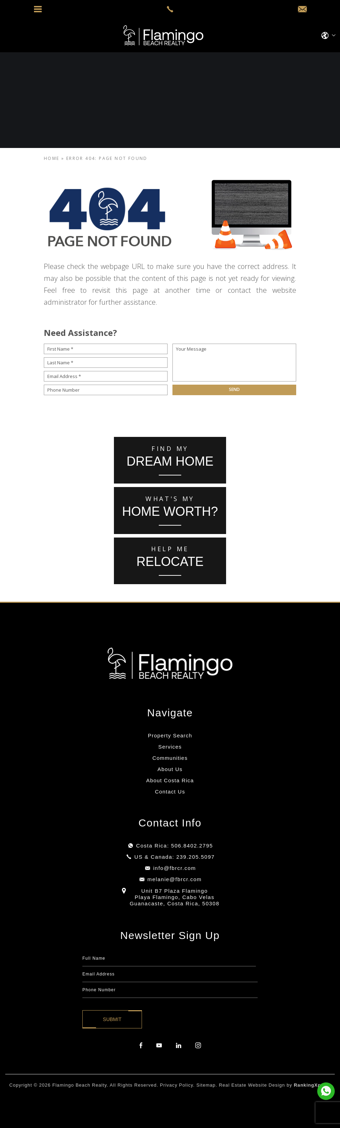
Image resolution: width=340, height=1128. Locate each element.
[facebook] (141, 1045)
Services (170, 747)
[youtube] (159, 1045)
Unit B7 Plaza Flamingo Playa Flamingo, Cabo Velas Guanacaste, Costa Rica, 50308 (174, 897)
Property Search (170, 735)
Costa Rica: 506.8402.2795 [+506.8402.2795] (174, 845)
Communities (170, 758)
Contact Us (170, 792)
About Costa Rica (170, 780)
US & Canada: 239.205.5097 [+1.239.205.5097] (174, 856)
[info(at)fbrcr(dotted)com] (302, 9)
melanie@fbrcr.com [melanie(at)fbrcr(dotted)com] (175, 879)
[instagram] (198, 1045)
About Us (169, 769)
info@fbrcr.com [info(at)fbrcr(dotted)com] (174, 868)
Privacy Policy (176, 1085)
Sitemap (206, 1085)
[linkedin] (178, 1045)
